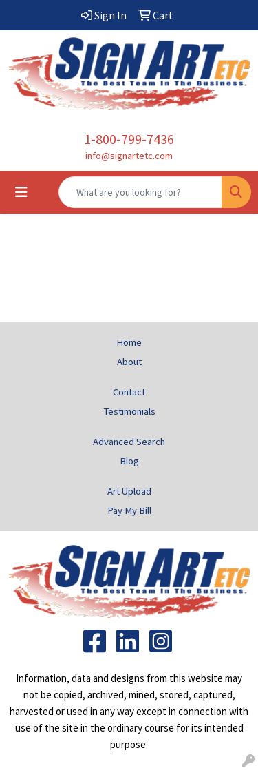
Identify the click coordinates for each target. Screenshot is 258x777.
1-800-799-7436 (129, 138)
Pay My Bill (129, 510)
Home (129, 342)
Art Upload (129, 491)
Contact (129, 392)
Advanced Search (129, 441)
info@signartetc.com (129, 155)
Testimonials (129, 411)
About (129, 361)
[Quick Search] (140, 192)
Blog (129, 461)
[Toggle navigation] (21, 192)
